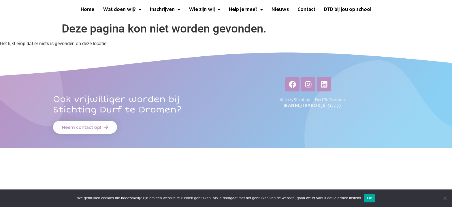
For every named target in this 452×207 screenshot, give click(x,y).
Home (87, 9)
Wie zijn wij (204, 9)
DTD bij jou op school (347, 9)
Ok (369, 198)
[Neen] (445, 198)
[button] (122, 10)
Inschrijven (165, 9)
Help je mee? (246, 9)
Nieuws (280, 9)
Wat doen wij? (122, 9)
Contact (306, 9)
